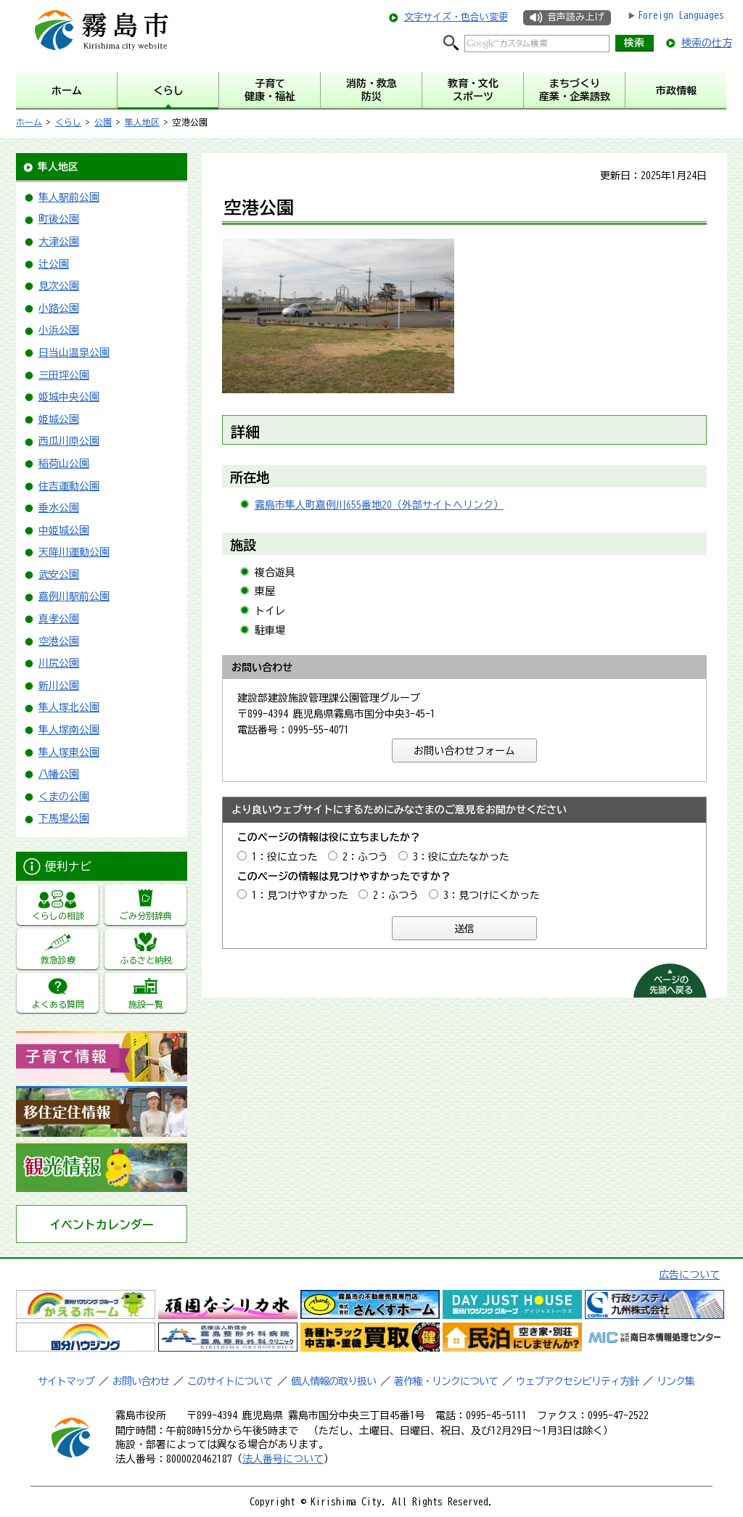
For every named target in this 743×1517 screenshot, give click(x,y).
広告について (689, 1275)
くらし (68, 122)
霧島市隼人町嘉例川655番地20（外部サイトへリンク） (379, 505)
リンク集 (675, 1381)
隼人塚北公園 (68, 707)
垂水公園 (58, 508)
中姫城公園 (63, 530)
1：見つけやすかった (300, 895)
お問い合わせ (140, 1381)
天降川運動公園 (74, 552)
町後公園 (58, 219)
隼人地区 (142, 122)
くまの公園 (63, 797)
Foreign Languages (681, 15)
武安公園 (58, 575)
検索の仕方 (706, 43)
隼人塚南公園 (68, 730)
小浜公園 (58, 330)
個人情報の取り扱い (333, 1381)
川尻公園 (58, 663)
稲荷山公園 (63, 464)
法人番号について (283, 1459)
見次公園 (58, 286)
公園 (103, 122)
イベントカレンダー (101, 1224)
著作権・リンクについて (446, 1381)
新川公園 (58, 686)
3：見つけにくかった (491, 895)
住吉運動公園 (68, 486)
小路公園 (58, 308)
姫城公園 (58, 419)
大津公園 (58, 242)
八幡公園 (58, 774)
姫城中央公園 (68, 397)
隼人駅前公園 (68, 197)
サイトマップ (66, 1381)
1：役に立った (285, 857)
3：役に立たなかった (461, 857)
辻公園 (53, 264)
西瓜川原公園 (68, 441)
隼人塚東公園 (68, 752)
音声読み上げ (575, 17)
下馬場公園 (63, 818)
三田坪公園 (63, 375)
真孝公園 (58, 619)
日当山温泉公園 (74, 353)
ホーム (29, 122)
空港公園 (58, 641)
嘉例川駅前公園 (74, 596)
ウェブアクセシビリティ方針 (577, 1381)
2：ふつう (365, 857)
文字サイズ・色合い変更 (456, 17)
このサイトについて (229, 1381)
